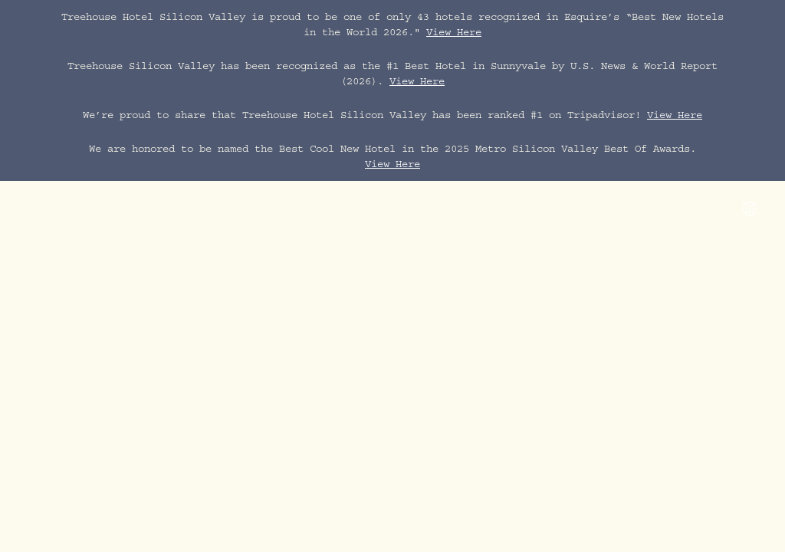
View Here (453, 33)
